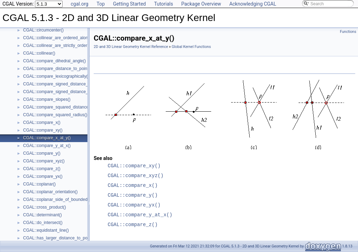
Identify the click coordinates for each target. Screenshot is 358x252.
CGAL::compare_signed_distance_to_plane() (65, 91)
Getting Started (129, 4)
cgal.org (79, 4)
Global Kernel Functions (191, 46)
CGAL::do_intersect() (43, 222)
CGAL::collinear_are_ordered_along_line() (62, 37)
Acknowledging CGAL (252, 4)
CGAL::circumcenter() (43, 30)
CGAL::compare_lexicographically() (56, 76)
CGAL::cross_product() (44, 207)
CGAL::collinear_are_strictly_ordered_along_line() (69, 45)
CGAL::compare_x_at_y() (47, 137)
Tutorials (163, 4)
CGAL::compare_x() (41, 122)
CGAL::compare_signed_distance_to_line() (63, 84)
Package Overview (201, 4)
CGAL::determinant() (42, 214)
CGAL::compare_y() (41, 153)
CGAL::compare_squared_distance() (57, 107)
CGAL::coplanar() (39, 184)
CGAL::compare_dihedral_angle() (54, 60)
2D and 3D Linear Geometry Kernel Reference (131, 46)
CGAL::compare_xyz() (44, 161)
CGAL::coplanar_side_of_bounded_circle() (62, 199)
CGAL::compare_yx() (43, 176)
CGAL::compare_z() (41, 168)
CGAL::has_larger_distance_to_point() (59, 238)
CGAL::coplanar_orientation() (50, 191)
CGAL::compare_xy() (43, 130)
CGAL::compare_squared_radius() (55, 114)
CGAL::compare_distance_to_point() (57, 68)
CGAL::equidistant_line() (46, 230)
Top (100, 4)
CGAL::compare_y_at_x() (47, 145)
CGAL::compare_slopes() (46, 99)
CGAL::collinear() (39, 53)
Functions (348, 31)
